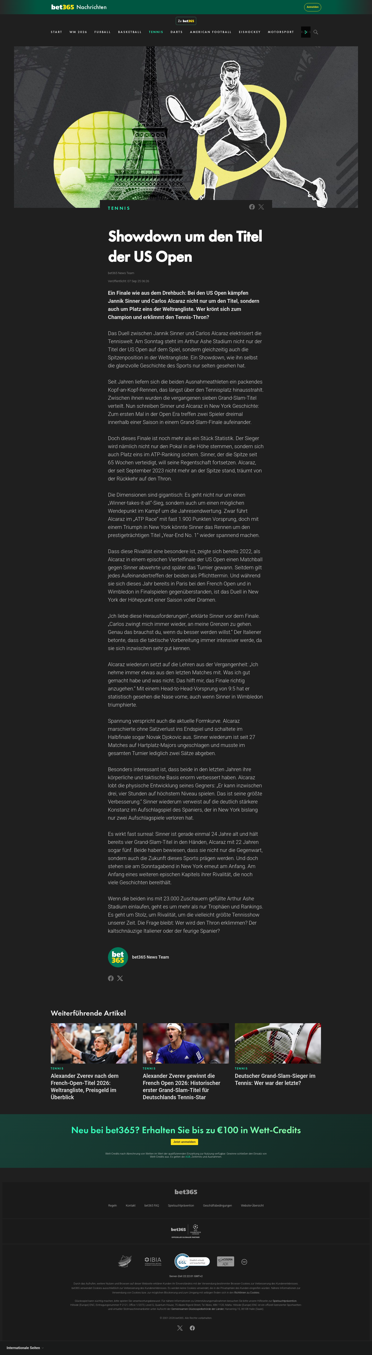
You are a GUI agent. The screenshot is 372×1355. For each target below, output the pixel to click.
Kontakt (130, 1205)
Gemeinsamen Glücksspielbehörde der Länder (197, 1309)
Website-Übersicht (252, 1205)
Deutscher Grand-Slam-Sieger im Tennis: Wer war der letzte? (275, 1079)
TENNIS (156, 32)
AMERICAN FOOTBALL (211, 32)
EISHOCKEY (250, 32)
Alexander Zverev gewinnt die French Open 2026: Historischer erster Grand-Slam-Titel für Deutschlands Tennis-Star (181, 1087)
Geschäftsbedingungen (217, 1205)
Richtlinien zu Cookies (246, 1292)
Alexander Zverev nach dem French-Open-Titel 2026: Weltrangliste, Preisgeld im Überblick (85, 1087)
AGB (187, 1156)
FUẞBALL (102, 32)
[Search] (316, 32)
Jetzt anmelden (184, 1142)
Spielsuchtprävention (181, 1205)
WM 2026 (78, 32)
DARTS (177, 32)
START (56, 32)
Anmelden (313, 7)
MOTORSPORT (281, 32)
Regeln (112, 1205)
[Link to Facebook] (252, 210)
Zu (186, 21)
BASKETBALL (130, 32)
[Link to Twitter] (261, 210)
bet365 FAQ (151, 1205)
